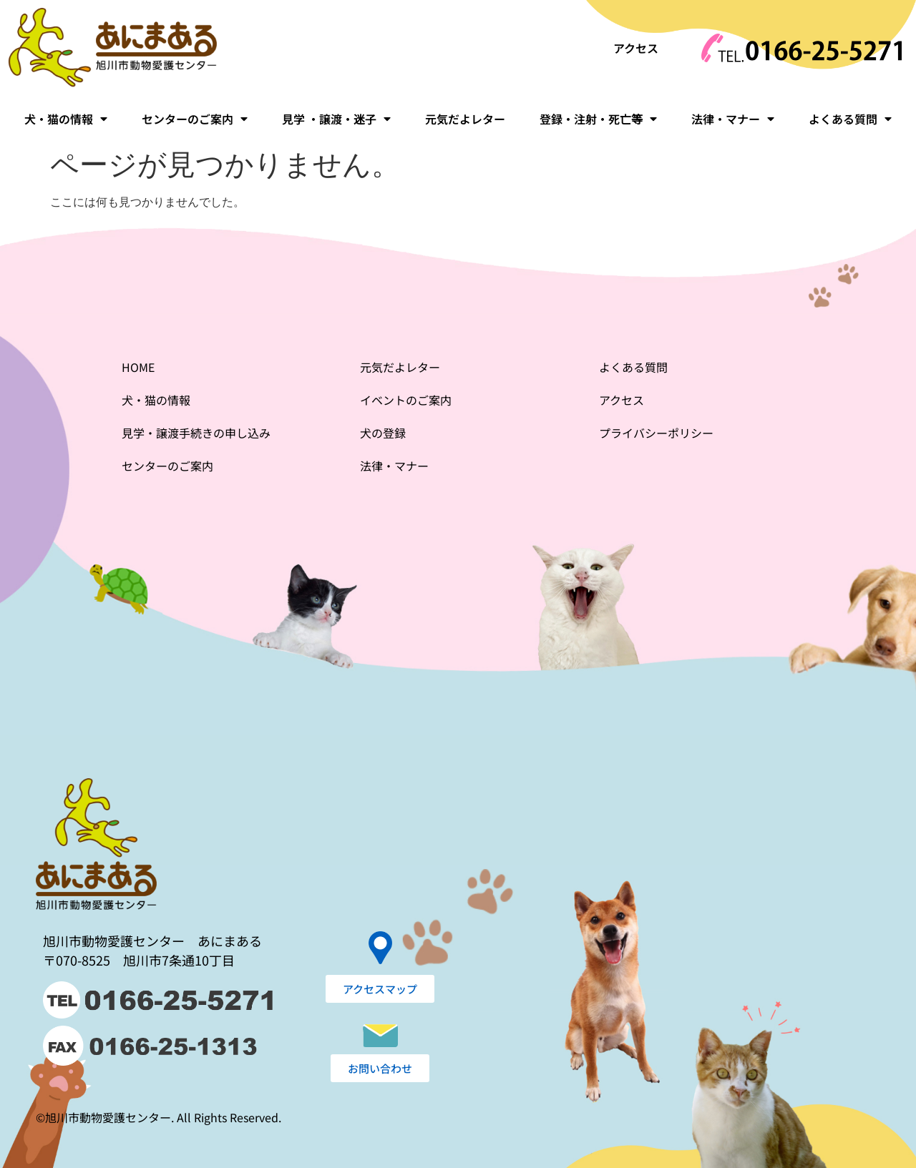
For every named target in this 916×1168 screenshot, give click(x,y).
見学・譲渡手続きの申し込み (196, 432)
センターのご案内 (195, 119)
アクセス (635, 48)
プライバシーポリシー (656, 432)
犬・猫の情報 (65, 119)
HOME (138, 367)
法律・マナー (732, 119)
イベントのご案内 (406, 399)
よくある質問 (850, 119)
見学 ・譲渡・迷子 (336, 119)
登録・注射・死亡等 (598, 119)
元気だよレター (465, 118)
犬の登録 (383, 432)
